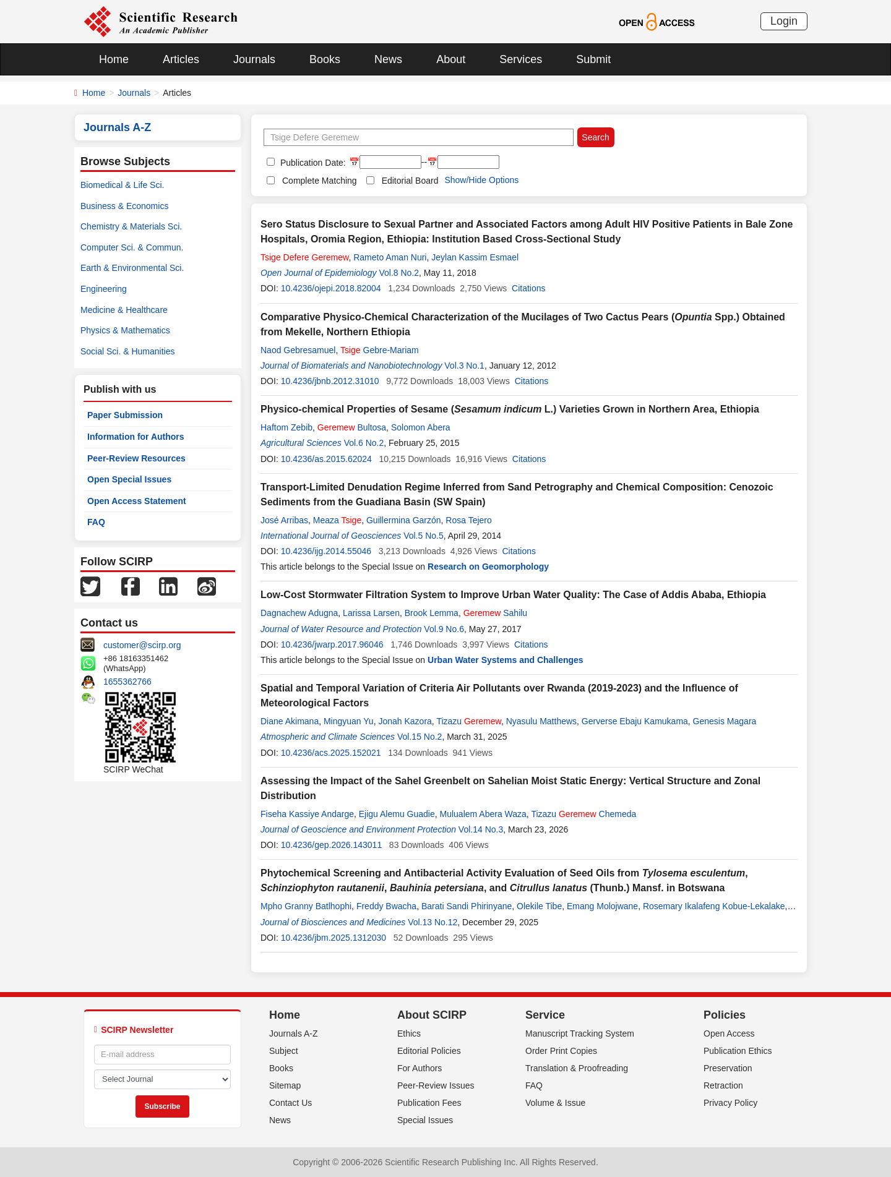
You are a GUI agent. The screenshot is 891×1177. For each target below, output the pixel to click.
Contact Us (290, 1103)
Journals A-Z (293, 1033)
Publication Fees (429, 1103)
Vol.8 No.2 (399, 273)
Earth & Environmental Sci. (132, 268)
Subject (283, 1051)
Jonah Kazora (404, 721)
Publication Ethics (738, 1051)
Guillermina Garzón (403, 520)
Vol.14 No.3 (480, 829)
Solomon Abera (420, 427)
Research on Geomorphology (488, 566)
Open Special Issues (129, 479)
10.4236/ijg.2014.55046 (326, 551)
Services (520, 59)
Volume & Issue (555, 1103)
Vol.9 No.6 (444, 629)
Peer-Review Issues (436, 1085)
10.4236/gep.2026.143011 (331, 845)
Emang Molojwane (602, 906)
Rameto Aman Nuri (389, 257)
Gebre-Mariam (379, 350)
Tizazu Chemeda (583, 814)
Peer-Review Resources (136, 458)
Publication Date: (312, 163)
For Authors (419, 1068)
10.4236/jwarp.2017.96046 (332, 644)
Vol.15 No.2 (419, 737)
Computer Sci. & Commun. (132, 247)
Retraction (723, 1085)
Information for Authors (135, 437)
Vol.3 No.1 (464, 365)
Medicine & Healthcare (124, 310)
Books (324, 59)
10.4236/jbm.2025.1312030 (333, 938)
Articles (181, 59)
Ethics (409, 1033)
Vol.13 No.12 (432, 922)
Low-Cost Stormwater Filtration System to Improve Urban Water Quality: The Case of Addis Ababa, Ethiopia (513, 594)
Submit (593, 59)
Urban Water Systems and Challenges (505, 660)
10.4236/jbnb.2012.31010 (330, 381)
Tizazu (468, 721)
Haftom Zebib (286, 427)
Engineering (103, 289)
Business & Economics (124, 206)
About (450, 59)
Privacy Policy (730, 1103)
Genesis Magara (725, 721)
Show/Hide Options (481, 180)
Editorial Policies (429, 1051)
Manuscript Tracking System (579, 1033)
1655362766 (127, 682)
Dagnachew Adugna (299, 613)
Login (784, 21)
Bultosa (351, 427)
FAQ (96, 522)
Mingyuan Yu (349, 721)
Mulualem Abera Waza (483, 814)
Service (545, 1015)
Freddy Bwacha (386, 906)
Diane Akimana (289, 721)
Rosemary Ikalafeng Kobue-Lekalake (714, 906)
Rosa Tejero (468, 520)
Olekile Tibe (539, 906)
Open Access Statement (136, 501)
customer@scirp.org (142, 645)
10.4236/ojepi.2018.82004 (331, 288)
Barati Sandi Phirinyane (466, 906)
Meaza (337, 520)
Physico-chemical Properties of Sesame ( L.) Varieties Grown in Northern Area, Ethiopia (509, 409)
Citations (528, 288)
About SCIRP (432, 1015)
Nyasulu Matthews (541, 721)
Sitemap (285, 1085)
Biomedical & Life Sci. (122, 185)
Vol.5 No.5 (423, 536)
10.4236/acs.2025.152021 (331, 753)
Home (114, 59)
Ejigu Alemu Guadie (397, 814)
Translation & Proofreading (576, 1068)
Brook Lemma (431, 613)
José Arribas (284, 520)
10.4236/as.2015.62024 (326, 459)
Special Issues (425, 1120)
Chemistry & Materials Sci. (131, 226)
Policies (725, 1015)
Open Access (729, 1033)
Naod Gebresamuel (297, 350)
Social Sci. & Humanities (127, 351)
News (388, 59)
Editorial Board (410, 181)
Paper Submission (125, 415)
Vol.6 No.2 (364, 443)
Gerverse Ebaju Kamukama (635, 721)
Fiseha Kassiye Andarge (307, 814)
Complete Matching (319, 181)
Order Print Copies (561, 1051)
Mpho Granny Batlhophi (305, 906)
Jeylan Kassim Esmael (475, 257)
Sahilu (495, 613)
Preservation (728, 1068)
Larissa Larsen (371, 613)
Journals (254, 59)
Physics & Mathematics (125, 330)
